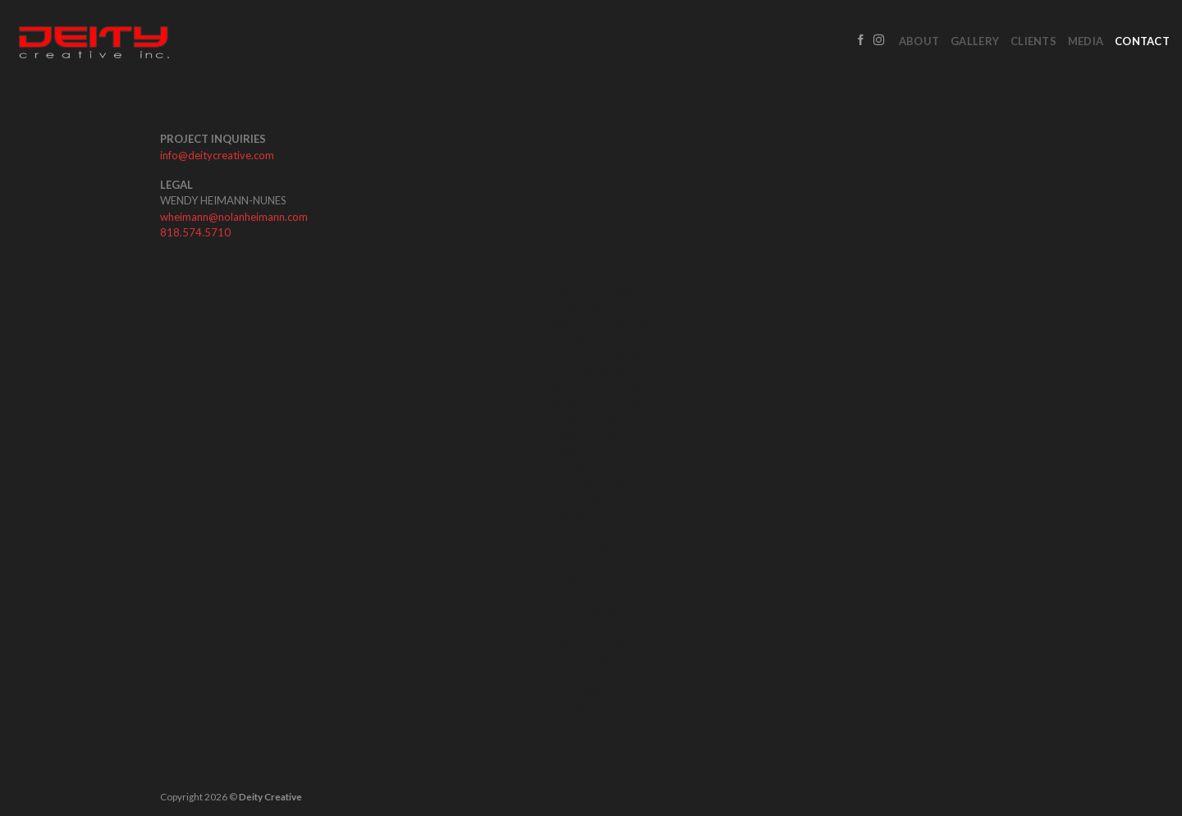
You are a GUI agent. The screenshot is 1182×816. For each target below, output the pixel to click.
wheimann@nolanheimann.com (234, 216)
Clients (1033, 41)
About (919, 41)
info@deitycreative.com (217, 155)
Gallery (975, 41)
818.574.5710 (195, 232)
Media (1085, 41)
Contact (1142, 41)
